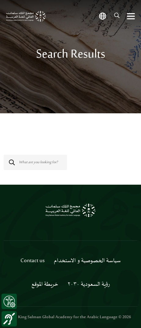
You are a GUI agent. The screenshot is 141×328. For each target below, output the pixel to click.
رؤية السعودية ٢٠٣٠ (88, 284)
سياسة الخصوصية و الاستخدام (87, 261)
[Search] (35, 162)
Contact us (32, 261)
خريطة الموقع (45, 284)
